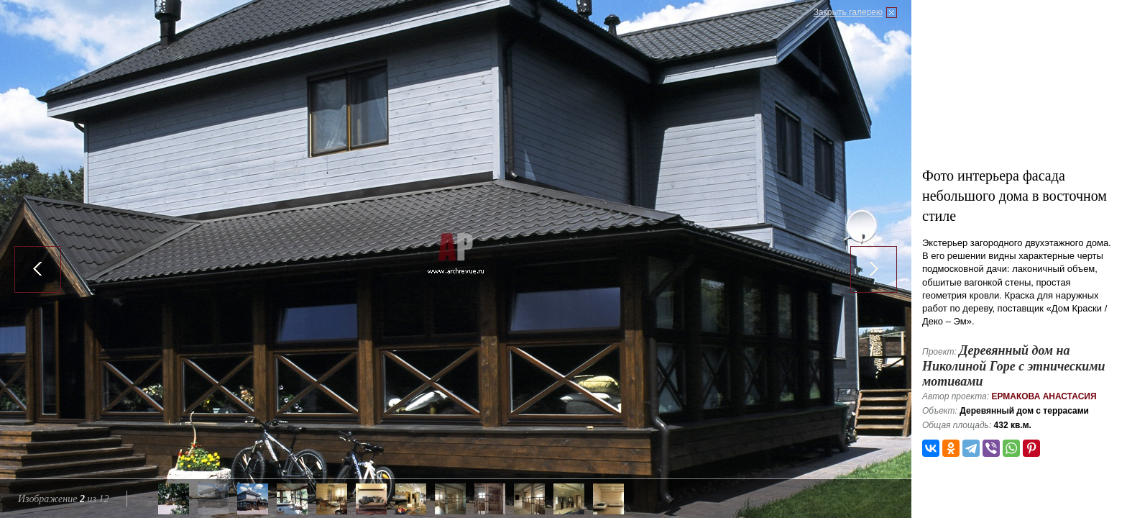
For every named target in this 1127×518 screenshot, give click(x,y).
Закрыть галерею (848, 12)
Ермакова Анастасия (1043, 396)
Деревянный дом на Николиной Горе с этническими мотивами (1013, 365)
